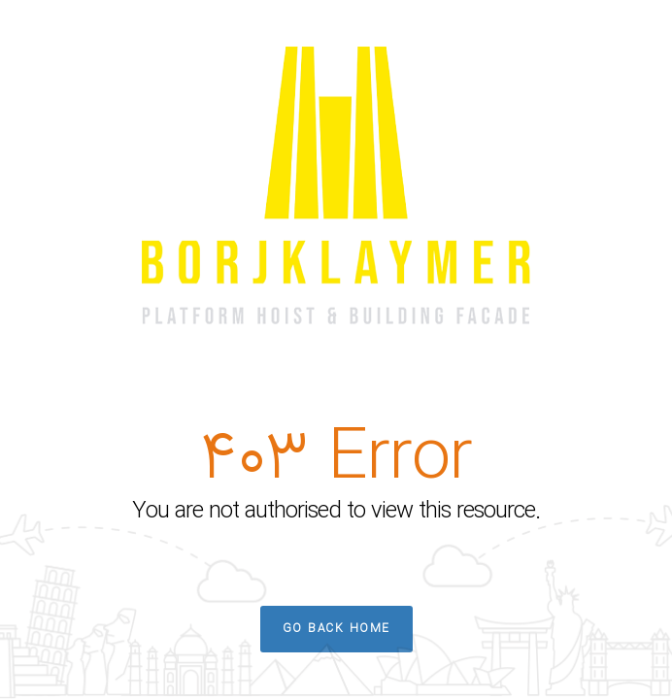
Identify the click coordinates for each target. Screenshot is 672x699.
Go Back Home (336, 628)
